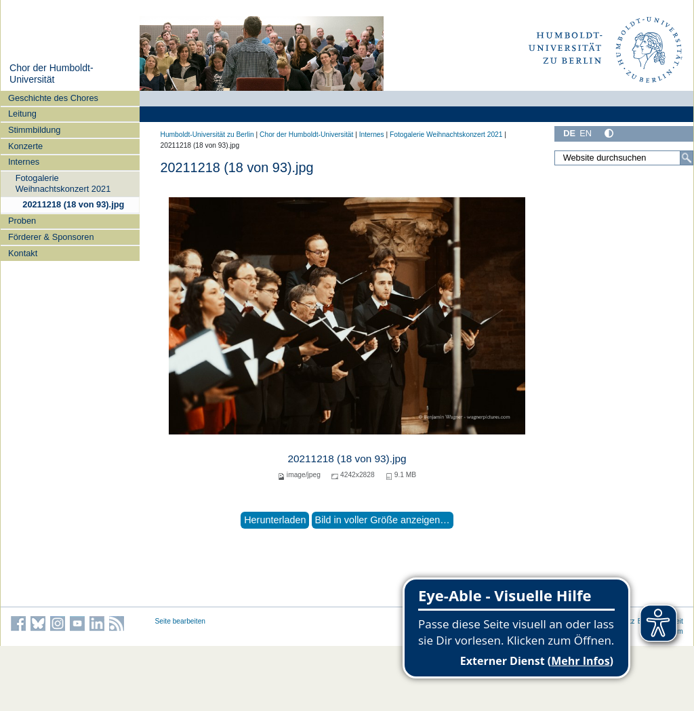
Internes (23, 162)
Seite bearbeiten (180, 621)
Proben (22, 221)
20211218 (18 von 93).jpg (73, 204)
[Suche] (686, 157)
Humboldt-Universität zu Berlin (207, 134)
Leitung (22, 113)
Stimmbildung (34, 130)
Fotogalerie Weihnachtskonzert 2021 (63, 183)
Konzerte (25, 146)
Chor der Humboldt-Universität (51, 73)
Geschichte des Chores (53, 98)
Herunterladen (275, 519)
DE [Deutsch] (569, 133)
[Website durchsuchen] (623, 157)
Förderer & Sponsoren (51, 237)
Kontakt (22, 253)
